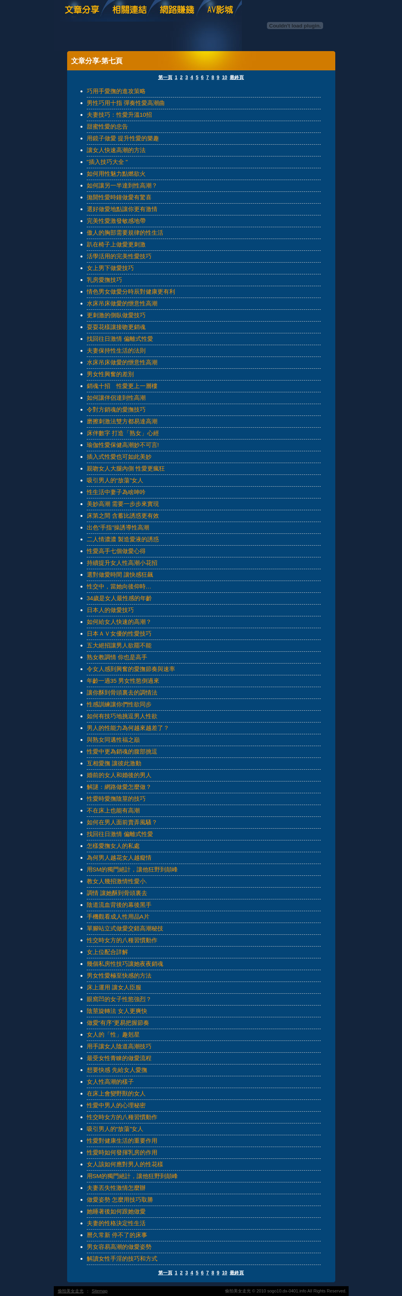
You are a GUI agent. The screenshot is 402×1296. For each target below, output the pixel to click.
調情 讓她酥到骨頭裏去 (117, 893)
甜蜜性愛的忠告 (107, 126)
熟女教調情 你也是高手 (117, 657)
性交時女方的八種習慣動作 (122, 940)
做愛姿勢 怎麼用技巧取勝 (120, 1199)
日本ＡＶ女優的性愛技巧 (119, 633)
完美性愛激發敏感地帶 (116, 220)
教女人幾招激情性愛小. (117, 881)
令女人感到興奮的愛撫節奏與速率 (131, 668)
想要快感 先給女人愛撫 (117, 1069)
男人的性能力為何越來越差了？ (128, 727)
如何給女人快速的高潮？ (119, 621)
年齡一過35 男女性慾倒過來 (123, 680)
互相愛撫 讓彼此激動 (114, 763)
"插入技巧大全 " (107, 161)
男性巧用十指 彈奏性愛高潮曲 (126, 102)
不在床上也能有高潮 (113, 810)
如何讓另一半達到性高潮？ (122, 185)
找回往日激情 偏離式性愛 (120, 338)
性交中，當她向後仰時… (119, 586)
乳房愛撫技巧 (104, 279)
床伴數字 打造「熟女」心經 (123, 433)
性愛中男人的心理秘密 (116, 1105)
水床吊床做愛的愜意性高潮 (122, 303)
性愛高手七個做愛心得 (116, 551)
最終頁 (237, 77)
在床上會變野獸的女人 (116, 1093)
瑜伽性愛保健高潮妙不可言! (123, 444)
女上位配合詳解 (107, 952)
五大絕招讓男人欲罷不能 (119, 645)
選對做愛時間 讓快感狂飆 (120, 574)
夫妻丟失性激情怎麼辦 (116, 1187)
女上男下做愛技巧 (110, 268)
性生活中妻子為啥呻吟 (116, 492)
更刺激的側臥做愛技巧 (116, 315)
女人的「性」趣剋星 (113, 1034)
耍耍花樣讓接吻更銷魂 (116, 327)
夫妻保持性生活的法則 (116, 350)
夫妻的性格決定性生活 (116, 1223)
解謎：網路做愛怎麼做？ (119, 786)
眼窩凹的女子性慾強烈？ (119, 999)
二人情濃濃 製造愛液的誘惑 (123, 539)
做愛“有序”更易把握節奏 (118, 1022)
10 (224, 77)
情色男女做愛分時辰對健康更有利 (131, 291)
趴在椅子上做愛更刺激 (116, 244)
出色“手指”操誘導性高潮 (118, 527)
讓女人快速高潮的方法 (116, 150)
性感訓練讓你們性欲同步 (119, 704)
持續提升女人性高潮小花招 (122, 562)
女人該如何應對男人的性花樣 (125, 1164)
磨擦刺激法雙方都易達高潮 (122, 421)
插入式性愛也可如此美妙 (119, 456)
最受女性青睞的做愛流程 (119, 1058)
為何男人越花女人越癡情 (119, 857)
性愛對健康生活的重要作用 (122, 1140)
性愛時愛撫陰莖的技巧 (116, 798)
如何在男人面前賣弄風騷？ (122, 822)
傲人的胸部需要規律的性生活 (125, 232)
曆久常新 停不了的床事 (117, 1235)
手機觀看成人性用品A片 (118, 916)
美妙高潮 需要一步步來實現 (123, 503)
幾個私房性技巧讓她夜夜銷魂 (125, 963)
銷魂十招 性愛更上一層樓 (122, 385)
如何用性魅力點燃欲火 (116, 173)
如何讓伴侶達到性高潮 (116, 397)
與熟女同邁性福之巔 (113, 739)
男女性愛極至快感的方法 (119, 975)
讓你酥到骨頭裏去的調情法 (122, 692)
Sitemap (100, 1291)
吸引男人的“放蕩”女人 (115, 480)
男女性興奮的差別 (110, 374)
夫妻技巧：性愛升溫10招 (119, 114)
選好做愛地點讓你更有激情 (122, 209)
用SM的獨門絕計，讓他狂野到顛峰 (132, 869)
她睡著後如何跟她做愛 (116, 1211)
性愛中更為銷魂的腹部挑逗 (122, 751)
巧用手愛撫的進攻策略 (116, 91)
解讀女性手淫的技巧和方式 (122, 1258)
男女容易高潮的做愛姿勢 (119, 1246)
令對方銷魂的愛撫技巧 (116, 409)
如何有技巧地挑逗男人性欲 (122, 716)
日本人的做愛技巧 (110, 610)
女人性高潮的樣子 (110, 1081)
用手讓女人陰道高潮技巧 (119, 1046)
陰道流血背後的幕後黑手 (119, 904)
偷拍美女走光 (71, 1291)
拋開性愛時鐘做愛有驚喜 (119, 197)
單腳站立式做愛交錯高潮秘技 (125, 928)
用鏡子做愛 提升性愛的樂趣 (123, 138)
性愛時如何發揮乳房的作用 (122, 1152)
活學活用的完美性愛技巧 (119, 256)
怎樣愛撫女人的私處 (113, 845)
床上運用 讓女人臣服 (114, 987)
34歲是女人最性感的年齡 (119, 598)
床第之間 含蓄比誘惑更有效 (123, 515)
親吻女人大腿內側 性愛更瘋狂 (126, 468)
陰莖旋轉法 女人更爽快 (117, 1010)
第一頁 (165, 77)
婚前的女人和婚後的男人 (119, 775)
